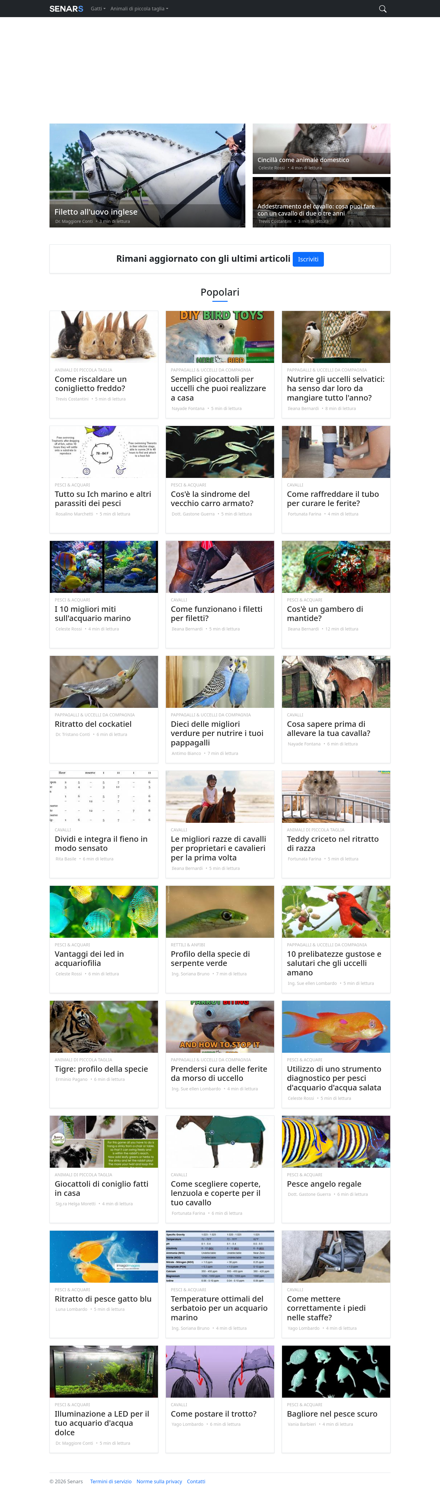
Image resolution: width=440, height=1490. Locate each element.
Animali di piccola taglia (138, 8)
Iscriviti (308, 259)
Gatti (96, 8)
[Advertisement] (220, 70)
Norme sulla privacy (159, 1481)
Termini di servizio (111, 1481)
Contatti (196, 1481)
